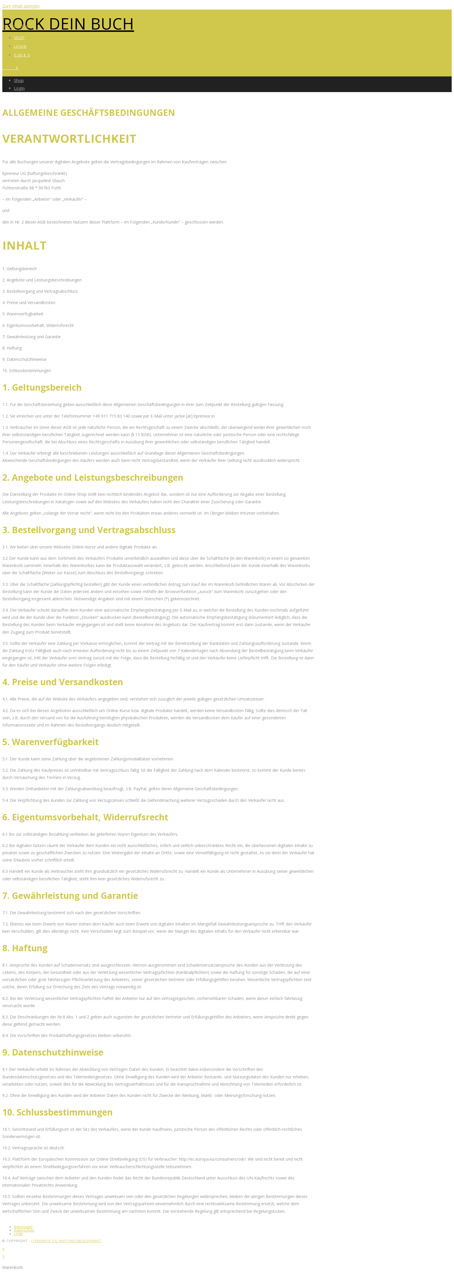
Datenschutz (24, 1230)
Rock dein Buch (68, 23)
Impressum (23, 1226)
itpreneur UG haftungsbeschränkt (66, 1241)
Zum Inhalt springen (21, 6)
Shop (19, 80)
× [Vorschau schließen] (3, 1249)
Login (19, 88)
